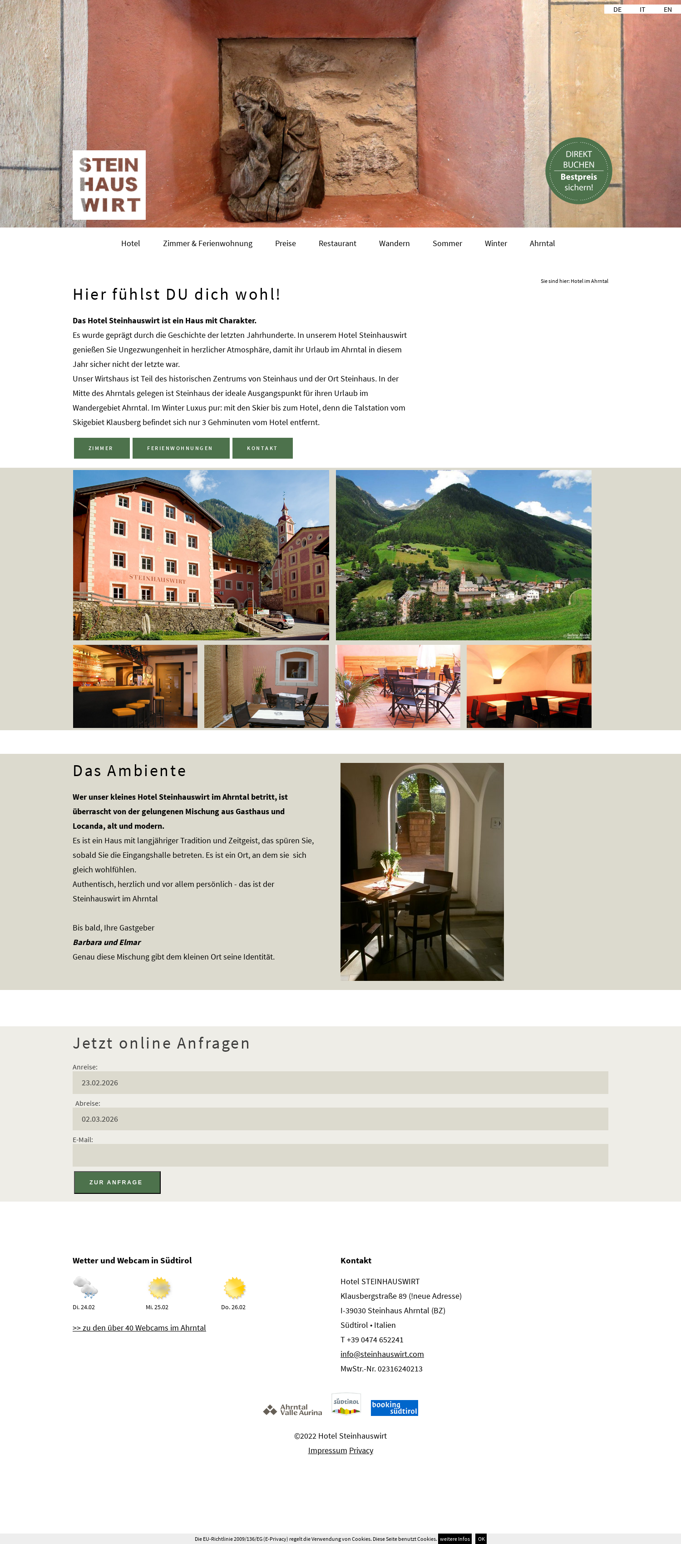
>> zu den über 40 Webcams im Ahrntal (139, 1326)
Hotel (130, 243)
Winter (496, 243)
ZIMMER (102, 448)
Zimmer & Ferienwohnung (207, 243)
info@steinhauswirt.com (382, 1352)
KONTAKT (261, 448)
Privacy (361, 1449)
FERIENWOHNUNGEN (180, 448)
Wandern (394, 243)
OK (481, 1538)
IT (643, 9)
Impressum (327, 1449)
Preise (285, 243)
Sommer (447, 243)
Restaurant (337, 243)
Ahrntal (542, 243)
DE (617, 9)
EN (668, 9)
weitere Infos (455, 1538)
